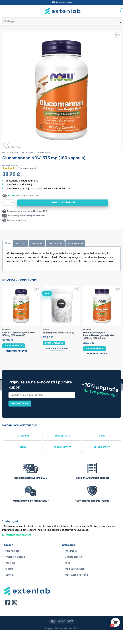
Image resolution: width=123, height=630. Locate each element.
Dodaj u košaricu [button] (14, 346)
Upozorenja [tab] (55, 243)
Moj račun (10, 563)
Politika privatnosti (74, 569)
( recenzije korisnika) (27, 168)
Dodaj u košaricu (62, 202)
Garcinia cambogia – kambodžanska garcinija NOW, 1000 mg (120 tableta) (99, 335)
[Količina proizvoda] (8, 202)
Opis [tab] (7, 243)
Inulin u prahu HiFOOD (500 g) (58, 332)
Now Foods (16, 147)
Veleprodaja (71, 551)
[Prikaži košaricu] (121, 11)
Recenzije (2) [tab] (75, 243)
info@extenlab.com (64, 2)
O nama (9, 569)
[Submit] (119, 21)
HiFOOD (46, 330)
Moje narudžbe (13, 551)
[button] (4, 11)
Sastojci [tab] (21, 243)
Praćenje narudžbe (15, 557)
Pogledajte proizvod (16, 351)
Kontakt (9, 575)
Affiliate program (74, 557)
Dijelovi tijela (27, 152)
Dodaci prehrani (10, 152)
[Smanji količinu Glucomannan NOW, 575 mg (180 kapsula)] (4, 202)
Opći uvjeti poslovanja (76, 575)
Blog (67, 563)
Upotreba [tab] (37, 243)
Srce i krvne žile (43, 152)
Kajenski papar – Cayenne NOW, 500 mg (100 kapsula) (18, 334)
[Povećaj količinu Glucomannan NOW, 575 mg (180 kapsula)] (13, 202)
